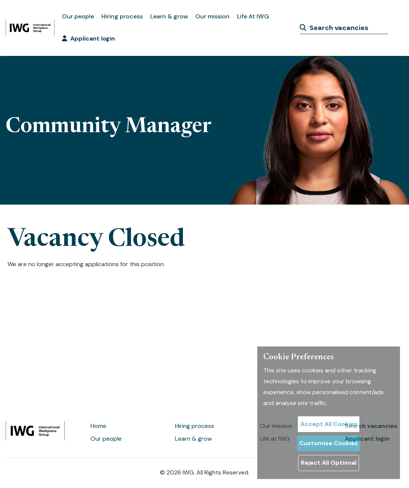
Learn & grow (169, 16)
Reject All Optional (328, 463)
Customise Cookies (328, 443)
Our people (78, 16)
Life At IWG (253, 16)
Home (98, 426)
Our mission (212, 16)
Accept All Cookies (328, 424)
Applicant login (88, 38)
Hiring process (122, 16)
